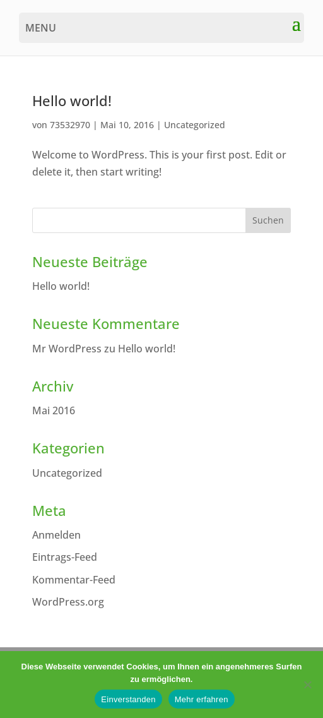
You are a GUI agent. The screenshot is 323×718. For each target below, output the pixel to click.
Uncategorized (194, 125)
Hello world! (72, 101)
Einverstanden (128, 699)
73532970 (70, 125)
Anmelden (56, 535)
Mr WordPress (67, 349)
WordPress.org (68, 602)
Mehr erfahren (201, 699)
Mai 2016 (53, 410)
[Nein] (307, 684)
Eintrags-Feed (64, 557)
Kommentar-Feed (73, 580)
